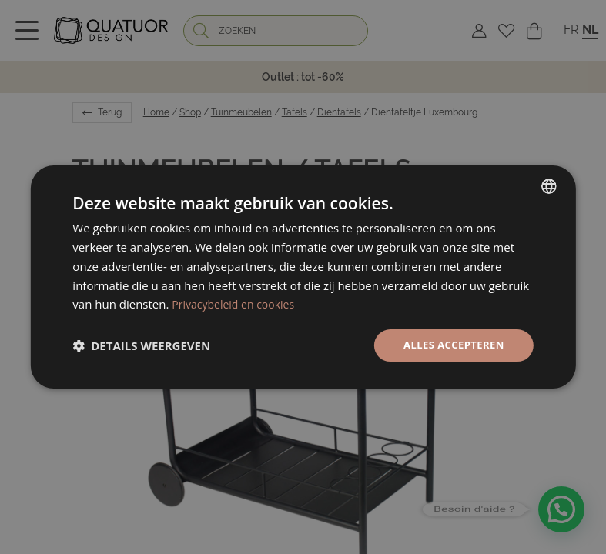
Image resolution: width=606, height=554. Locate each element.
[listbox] (549, 185)
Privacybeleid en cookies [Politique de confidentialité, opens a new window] (237, 303)
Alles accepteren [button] (450, 345)
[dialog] (302, 277)
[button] (141, 345)
